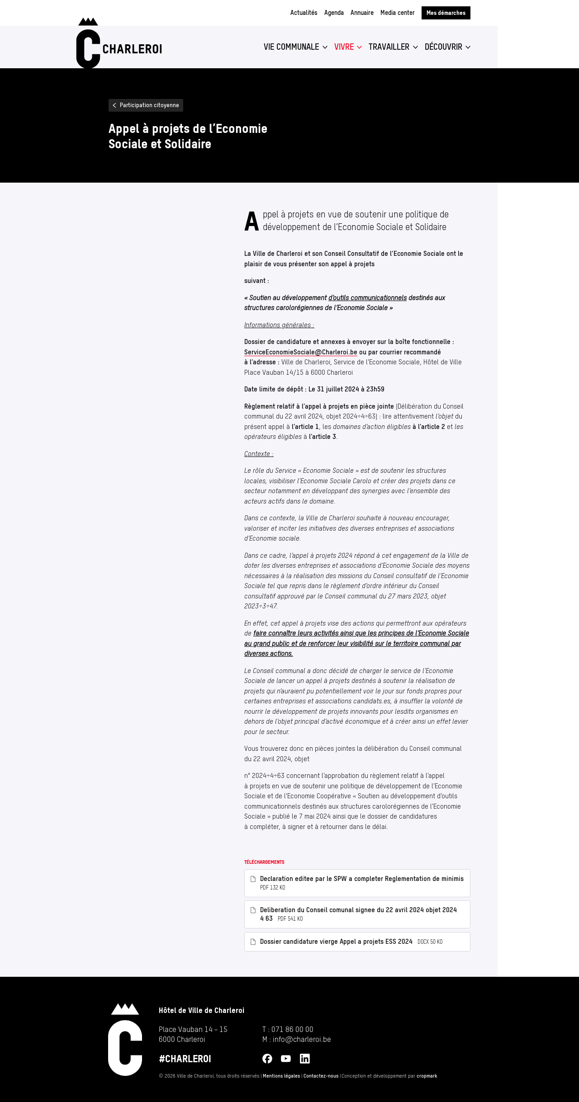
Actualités (304, 12)
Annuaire (362, 12)
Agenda (334, 12)
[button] (295, 47)
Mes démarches (446, 12)
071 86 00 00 (292, 1029)
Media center (397, 12)
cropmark (427, 1076)
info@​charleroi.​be (302, 1039)
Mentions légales (281, 1076)
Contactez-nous (321, 1076)
